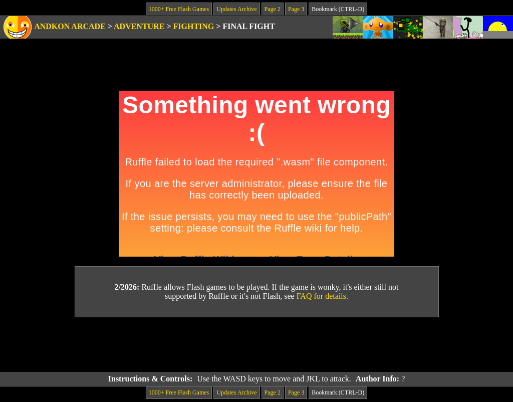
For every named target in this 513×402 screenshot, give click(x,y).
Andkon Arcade (70, 26)
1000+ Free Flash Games (179, 9)
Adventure (139, 26)
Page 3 (296, 9)
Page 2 (273, 9)
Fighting (193, 26)
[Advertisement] (256, 344)
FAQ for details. (322, 296)
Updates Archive (236, 9)
